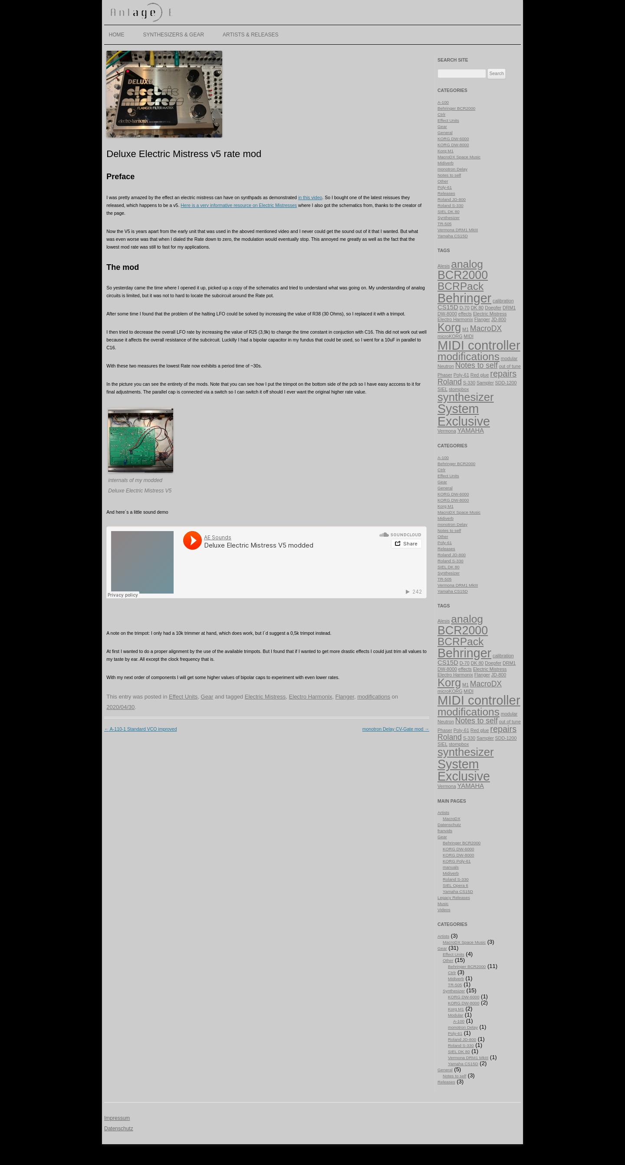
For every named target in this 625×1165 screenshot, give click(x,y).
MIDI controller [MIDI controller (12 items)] (479, 345)
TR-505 (445, 223)
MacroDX (452, 818)
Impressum (117, 1118)
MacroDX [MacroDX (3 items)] (486, 328)
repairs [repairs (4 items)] (503, 373)
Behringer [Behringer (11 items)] (464, 298)
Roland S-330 (451, 205)
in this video (310, 197)
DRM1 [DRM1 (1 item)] (509, 307)
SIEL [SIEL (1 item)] (442, 389)
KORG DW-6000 (453, 138)
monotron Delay (452, 169)
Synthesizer (449, 217)
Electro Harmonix (310, 696)
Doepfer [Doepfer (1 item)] (493, 307)
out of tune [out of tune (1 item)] (509, 366)
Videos (444, 909)
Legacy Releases (454, 897)
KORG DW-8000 (453, 144)
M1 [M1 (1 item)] (465, 329)
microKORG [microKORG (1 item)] (450, 336)
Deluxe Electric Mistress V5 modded (167, 625)
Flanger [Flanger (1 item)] (482, 319)
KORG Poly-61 (456, 861)
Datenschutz (449, 824)
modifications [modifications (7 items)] (469, 356)
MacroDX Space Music (459, 156)
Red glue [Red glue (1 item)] (479, 374)
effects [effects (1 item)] (465, 313)
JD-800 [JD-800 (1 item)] (498, 319)
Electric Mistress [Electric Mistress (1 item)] (490, 313)
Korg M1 (446, 150)
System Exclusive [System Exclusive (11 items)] (464, 415)
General (445, 132)
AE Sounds (117, 625)
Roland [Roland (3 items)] (450, 381)
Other (443, 181)
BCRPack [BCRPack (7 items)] (461, 286)
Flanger (345, 696)
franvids (445, 830)
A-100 (443, 102)
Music (443, 903)
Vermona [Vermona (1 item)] (447, 430)
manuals (451, 867)
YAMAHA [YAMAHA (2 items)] (470, 430)
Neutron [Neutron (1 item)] (446, 366)
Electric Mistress (265, 696)
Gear (207, 696)
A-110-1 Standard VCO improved (140, 729)
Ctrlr (441, 114)
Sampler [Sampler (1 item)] (485, 382)
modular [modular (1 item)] (509, 358)
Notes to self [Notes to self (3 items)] (476, 365)
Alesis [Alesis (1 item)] (444, 266)
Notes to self (449, 175)
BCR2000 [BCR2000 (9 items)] (463, 275)
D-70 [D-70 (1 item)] (465, 307)
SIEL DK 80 (449, 211)
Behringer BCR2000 (456, 108)
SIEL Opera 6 (455, 885)
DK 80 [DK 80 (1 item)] (477, 307)
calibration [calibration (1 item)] (503, 300)
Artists (443, 812)
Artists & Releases (251, 35)
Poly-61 (445, 187)
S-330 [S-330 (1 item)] (469, 382)
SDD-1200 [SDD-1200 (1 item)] (506, 382)
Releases (446, 193)
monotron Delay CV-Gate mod (395, 729)
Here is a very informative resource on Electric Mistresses (239, 205)
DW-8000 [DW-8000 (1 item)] (447, 313)
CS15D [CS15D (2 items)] (448, 307)
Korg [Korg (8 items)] (449, 327)
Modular (455, 1015)
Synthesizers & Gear (173, 35)
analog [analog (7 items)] (467, 264)
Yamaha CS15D (453, 235)
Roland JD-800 (452, 199)
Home (117, 35)
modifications (373, 696)
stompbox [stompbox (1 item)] (459, 389)
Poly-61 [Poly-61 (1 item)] (461, 374)
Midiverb (446, 163)
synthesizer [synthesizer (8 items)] (466, 397)
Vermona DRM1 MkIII (458, 229)
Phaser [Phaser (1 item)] (445, 374)
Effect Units (183, 696)
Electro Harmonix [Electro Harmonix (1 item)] (455, 319)
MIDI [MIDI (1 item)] (469, 336)
